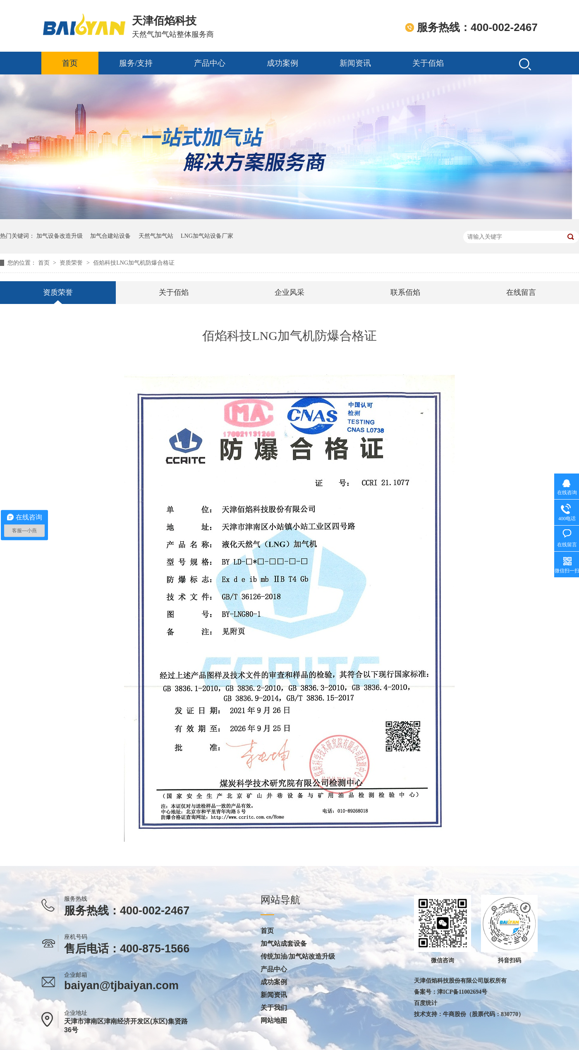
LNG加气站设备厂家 (207, 236)
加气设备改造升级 (59, 236)
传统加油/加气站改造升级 (298, 956)
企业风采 (289, 292)
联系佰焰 (405, 292)
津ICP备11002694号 (462, 992)
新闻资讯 (355, 63)
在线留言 (521, 292)
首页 (70, 63)
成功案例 (282, 63)
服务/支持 (136, 63)
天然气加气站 (156, 236)
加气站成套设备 (284, 943)
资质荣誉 (72, 263)
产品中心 (209, 63)
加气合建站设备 (110, 236)
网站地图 (274, 1020)
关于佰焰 (428, 63)
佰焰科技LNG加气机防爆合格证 (134, 263)
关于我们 (274, 1008)
